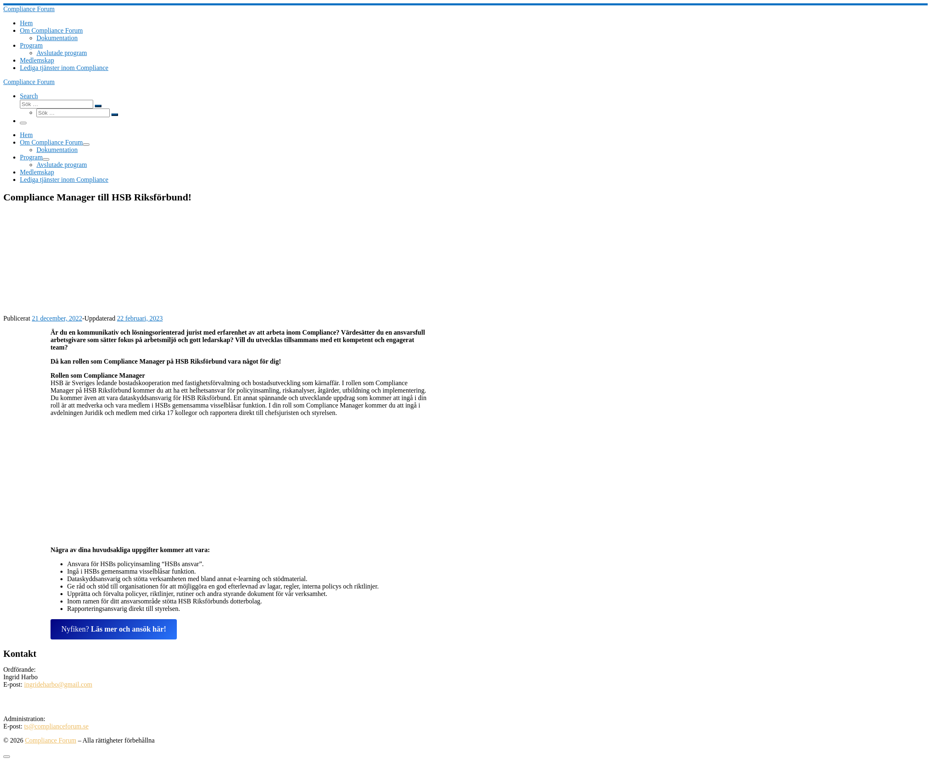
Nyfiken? (113, 629)
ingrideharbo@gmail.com (58, 684)
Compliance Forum (50, 740)
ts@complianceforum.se (56, 726)
